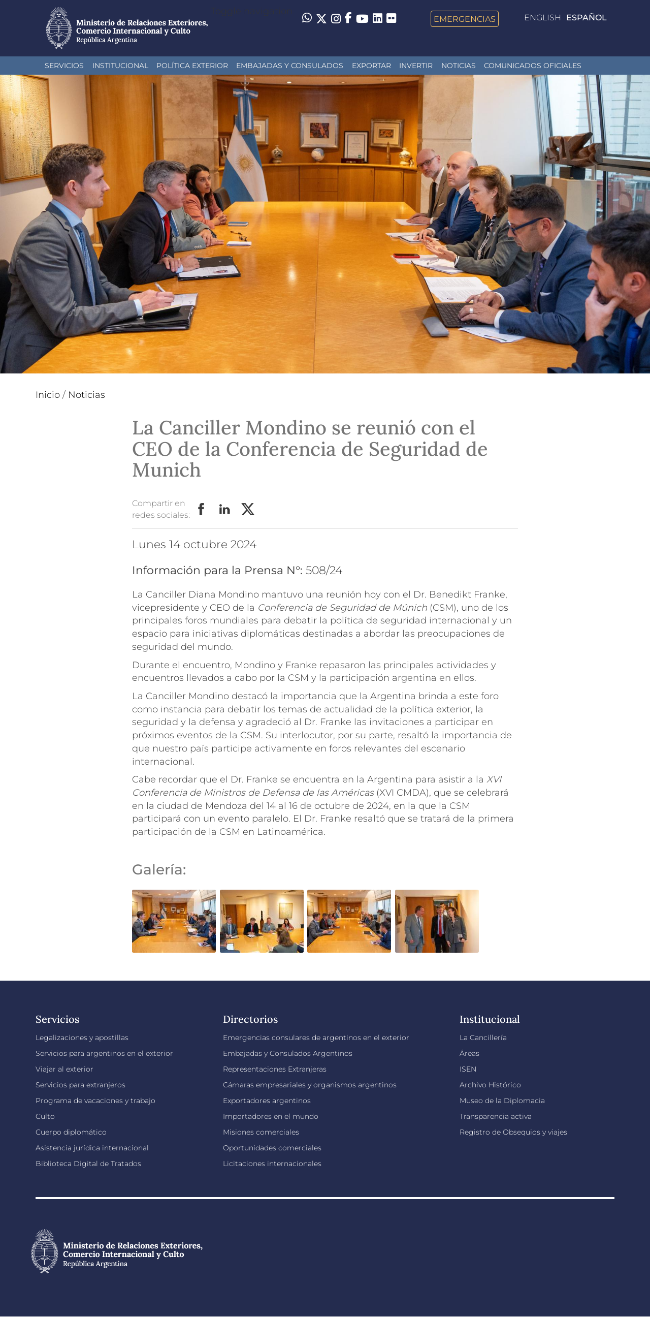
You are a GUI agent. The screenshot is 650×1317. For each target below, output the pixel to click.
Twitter (248, 509)
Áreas (469, 1053)
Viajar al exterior (64, 1069)
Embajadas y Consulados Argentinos (287, 1053)
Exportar (371, 65)
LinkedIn (225, 509)
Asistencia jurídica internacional (92, 1147)
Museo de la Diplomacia (502, 1100)
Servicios (64, 65)
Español (586, 17)
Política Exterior (192, 65)
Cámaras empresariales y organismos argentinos (310, 1084)
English (542, 17)
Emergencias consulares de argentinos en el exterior (316, 1037)
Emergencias (465, 19)
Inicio (48, 394)
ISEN (468, 1069)
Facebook (201, 509)
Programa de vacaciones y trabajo (95, 1100)
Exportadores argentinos (267, 1100)
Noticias (458, 65)
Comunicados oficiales (532, 65)
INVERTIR (416, 65)
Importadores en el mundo (270, 1116)
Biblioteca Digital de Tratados (88, 1163)
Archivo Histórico (490, 1084)
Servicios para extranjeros (80, 1084)
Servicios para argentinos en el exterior (104, 1053)
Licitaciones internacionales (272, 1163)
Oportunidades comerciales (272, 1147)
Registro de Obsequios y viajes (513, 1132)
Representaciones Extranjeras (275, 1069)
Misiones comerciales (261, 1132)
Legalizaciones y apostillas (82, 1037)
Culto (45, 1116)
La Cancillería (483, 1037)
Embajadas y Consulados (289, 65)
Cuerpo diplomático (71, 1132)
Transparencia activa (496, 1116)
